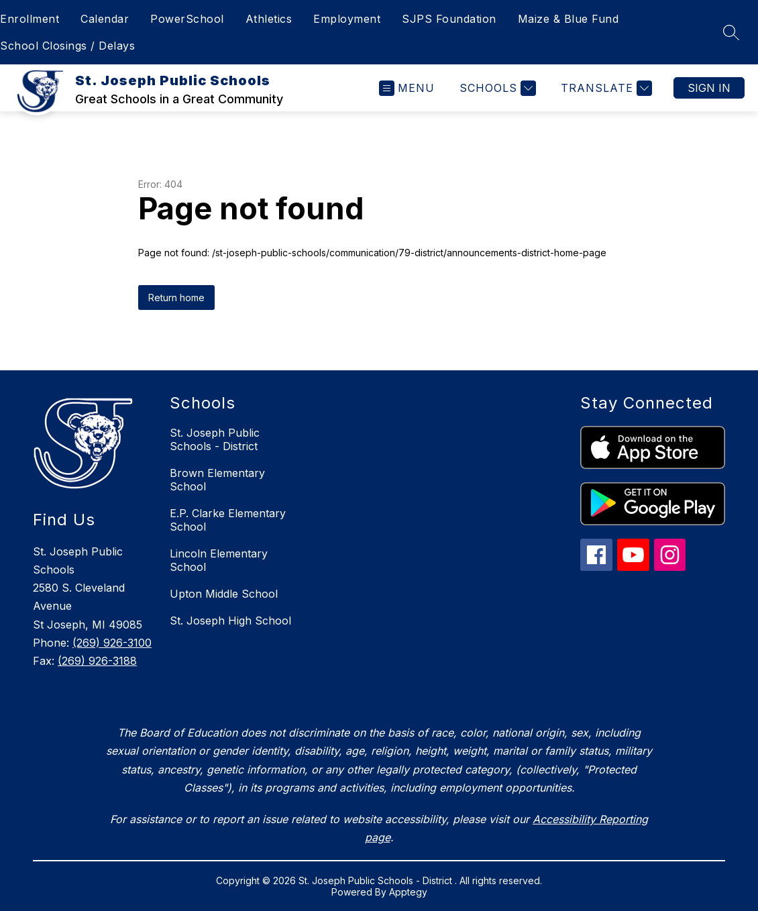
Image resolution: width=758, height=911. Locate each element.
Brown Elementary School (217, 479)
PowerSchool (187, 18)
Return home (176, 297)
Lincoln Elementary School (219, 560)
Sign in (709, 88)
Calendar (104, 18)
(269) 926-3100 (112, 642)
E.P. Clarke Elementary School (228, 519)
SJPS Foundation (449, 18)
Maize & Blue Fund (568, 18)
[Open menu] (407, 88)
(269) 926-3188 (97, 660)
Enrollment (29, 18)
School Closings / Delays (67, 45)
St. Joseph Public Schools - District (215, 439)
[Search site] (731, 32)
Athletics (269, 18)
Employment (346, 18)
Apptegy (408, 892)
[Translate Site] (604, 88)
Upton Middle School (224, 593)
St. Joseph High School (230, 620)
